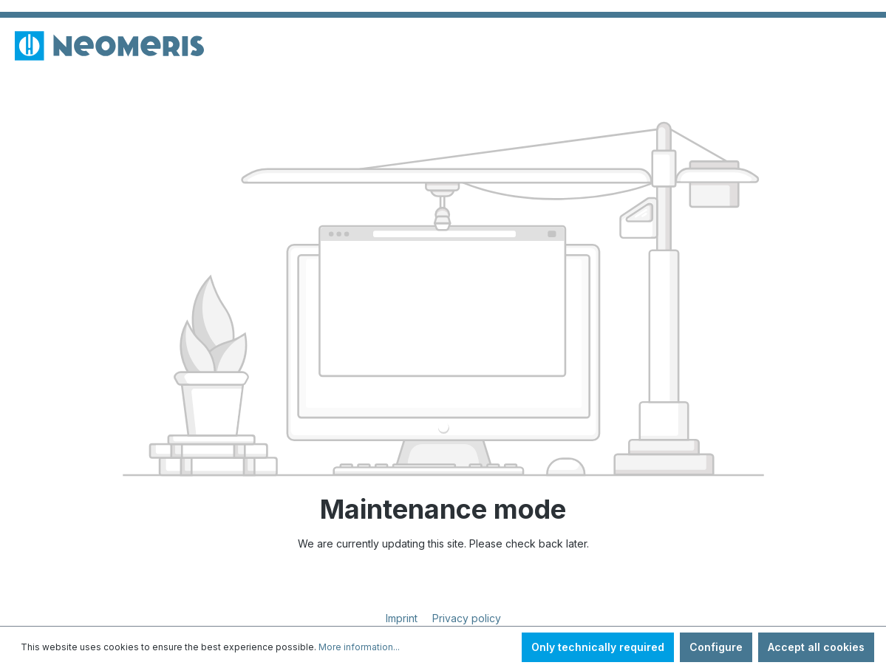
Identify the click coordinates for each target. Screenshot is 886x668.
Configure (716, 647)
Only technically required (597, 647)
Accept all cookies (816, 647)
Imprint (403, 618)
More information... (359, 646)
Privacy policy (466, 618)
